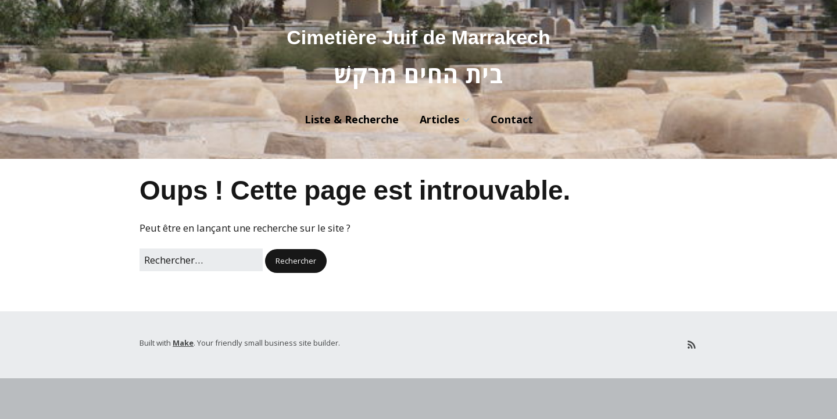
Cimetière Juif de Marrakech (418, 37)
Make (183, 343)
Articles (439, 119)
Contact (512, 119)
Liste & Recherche (352, 119)
